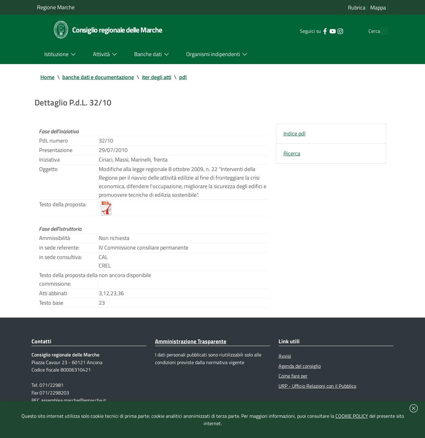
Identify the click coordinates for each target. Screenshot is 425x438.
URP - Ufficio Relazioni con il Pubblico (317, 386)
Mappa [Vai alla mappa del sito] (378, 7)
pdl (183, 77)
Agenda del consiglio (300, 366)
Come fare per (293, 375)
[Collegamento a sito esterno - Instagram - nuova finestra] (328, 30)
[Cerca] (380, 31)
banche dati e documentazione (98, 77)
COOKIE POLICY (351, 416)
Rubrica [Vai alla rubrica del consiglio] (356, 7)
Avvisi (285, 356)
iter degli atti (156, 77)
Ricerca (291, 153)
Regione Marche (56, 7)
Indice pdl (294, 133)
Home (47, 77)
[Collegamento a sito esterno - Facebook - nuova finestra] (313, 30)
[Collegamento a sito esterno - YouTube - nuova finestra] (321, 30)
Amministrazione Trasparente (190, 341)
